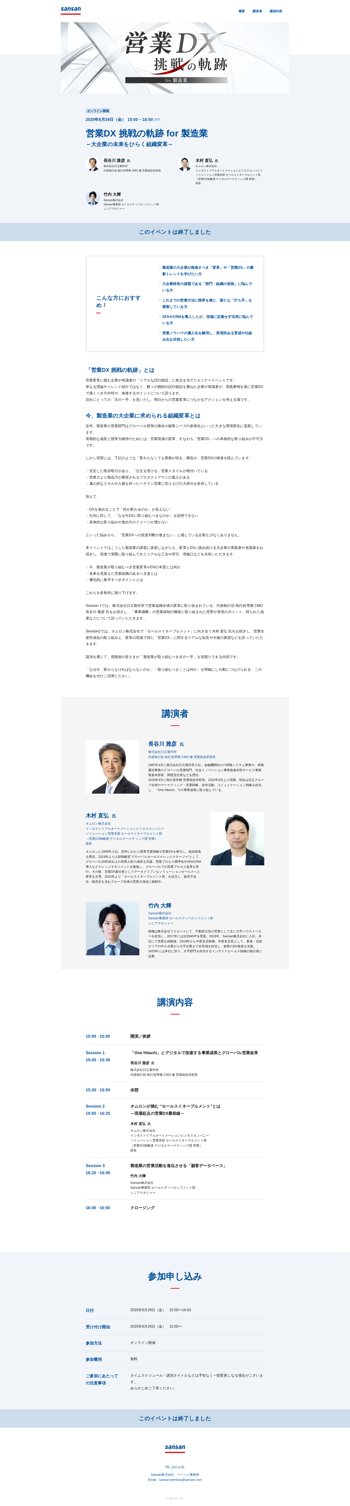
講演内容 (276, 11)
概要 (242, 11)
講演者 (257, 11)
